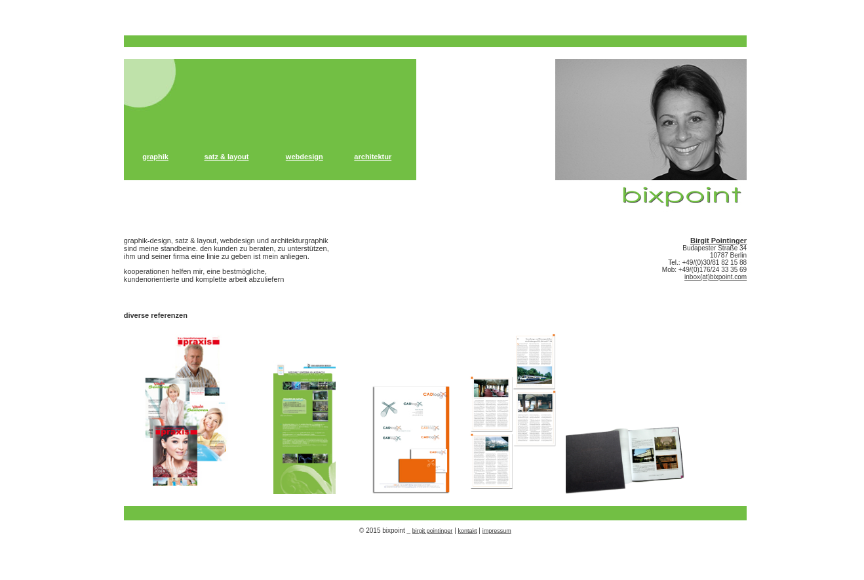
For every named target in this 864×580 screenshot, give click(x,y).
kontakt (467, 531)
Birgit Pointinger (718, 240)
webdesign (304, 157)
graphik (155, 157)
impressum (496, 531)
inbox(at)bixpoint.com (715, 276)
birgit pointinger (432, 531)
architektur (372, 157)
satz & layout (227, 157)
